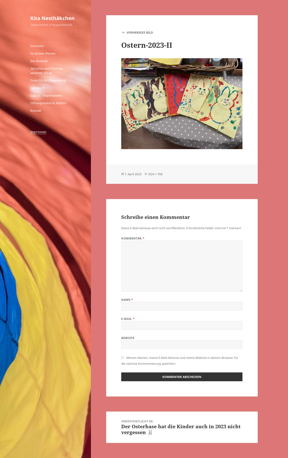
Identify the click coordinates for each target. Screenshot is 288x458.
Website (127, 338)
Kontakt (35, 111)
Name (127, 300)
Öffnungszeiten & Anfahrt (48, 103)
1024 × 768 (155, 174)
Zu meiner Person (42, 53)
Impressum (38, 132)
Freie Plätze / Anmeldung (48, 80)
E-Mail (128, 319)
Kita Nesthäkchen (52, 18)
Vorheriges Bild (140, 32)
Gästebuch (37, 88)
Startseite (37, 46)
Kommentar (132, 238)
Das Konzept (39, 61)
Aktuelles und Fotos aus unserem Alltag (46, 70)
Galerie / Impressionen (46, 95)
